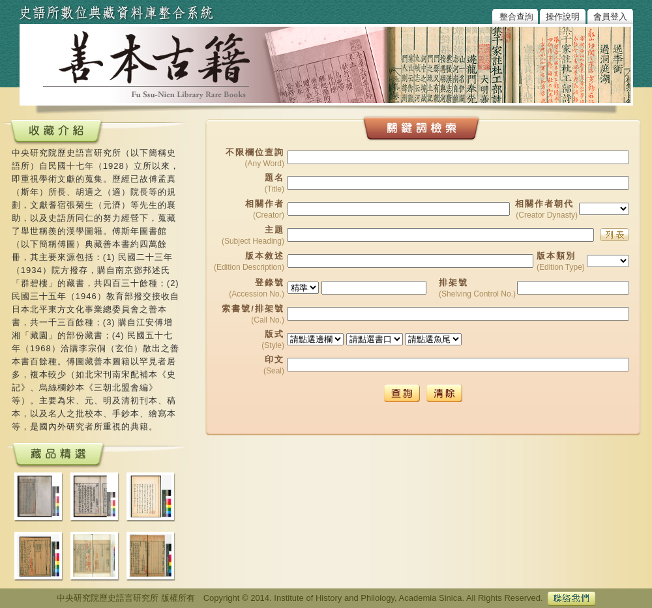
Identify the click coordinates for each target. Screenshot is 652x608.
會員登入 (610, 17)
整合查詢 (516, 17)
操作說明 (563, 17)
